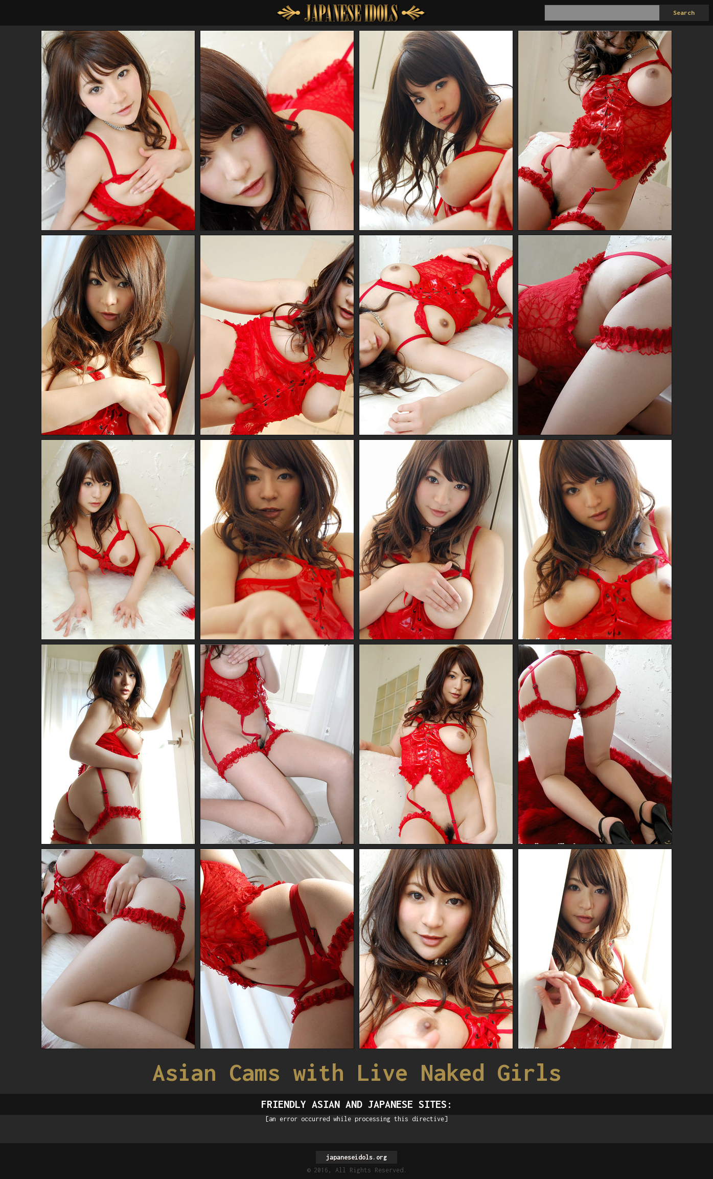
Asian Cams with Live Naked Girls (356, 1072)
